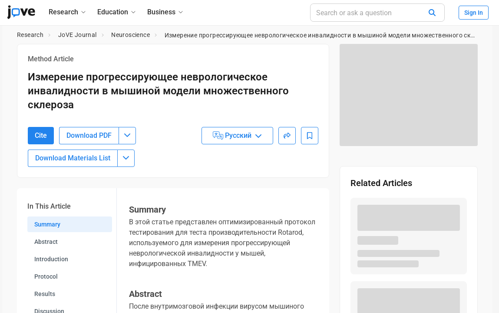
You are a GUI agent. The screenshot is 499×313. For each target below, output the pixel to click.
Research (30, 34)
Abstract (46, 278)
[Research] (68, 12)
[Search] (432, 12)
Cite (41, 172)
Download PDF (89, 172)
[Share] (287, 172)
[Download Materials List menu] (126, 194)
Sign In (473, 12)
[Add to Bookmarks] (309, 172)
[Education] (117, 12)
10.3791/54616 (68, 124)
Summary (47, 260)
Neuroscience (130, 34)
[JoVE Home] (21, 12)
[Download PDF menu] (127, 172)
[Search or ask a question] (377, 12)
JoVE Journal (77, 34)
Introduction (51, 295)
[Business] (165, 12)
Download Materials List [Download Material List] (72, 194)
